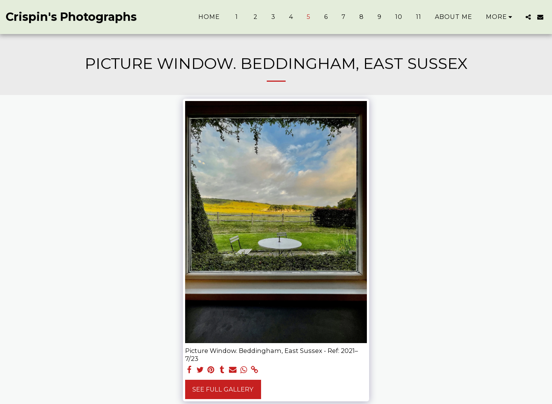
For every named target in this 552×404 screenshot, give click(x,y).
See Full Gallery (223, 389)
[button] (528, 17)
